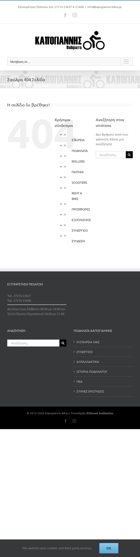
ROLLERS (78, 161)
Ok (108, 548)
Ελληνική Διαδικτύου (100, 413)
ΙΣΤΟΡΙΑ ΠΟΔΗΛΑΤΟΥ (91, 371)
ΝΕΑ (79, 381)
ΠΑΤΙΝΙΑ (78, 172)
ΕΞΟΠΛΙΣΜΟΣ (81, 220)
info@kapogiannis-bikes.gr (104, 7)
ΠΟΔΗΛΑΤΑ (80, 151)
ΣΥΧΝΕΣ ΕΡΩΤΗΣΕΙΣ (90, 391)
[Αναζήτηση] (129, 154)
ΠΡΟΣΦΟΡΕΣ (81, 209)
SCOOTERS (79, 182)
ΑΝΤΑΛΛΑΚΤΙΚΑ (87, 362)
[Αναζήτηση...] (111, 154)
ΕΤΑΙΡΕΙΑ (78, 140)
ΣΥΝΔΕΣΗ (78, 241)
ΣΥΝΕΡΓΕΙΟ (80, 230)
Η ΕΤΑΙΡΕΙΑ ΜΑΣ (88, 342)
